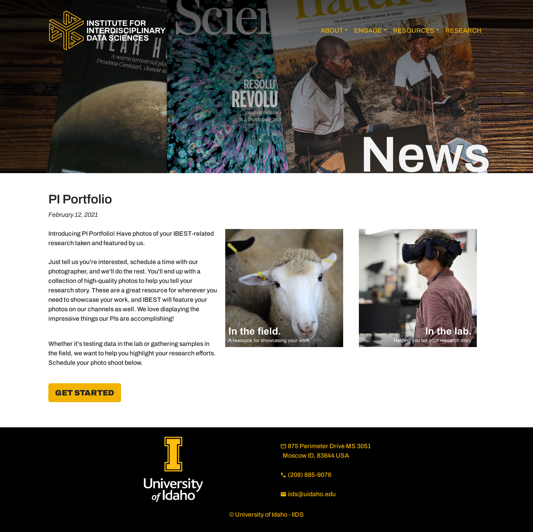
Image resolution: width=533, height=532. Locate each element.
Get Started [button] (84, 392)
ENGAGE (368, 30)
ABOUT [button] (332, 30)
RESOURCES (413, 30)
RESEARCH (463, 30)
